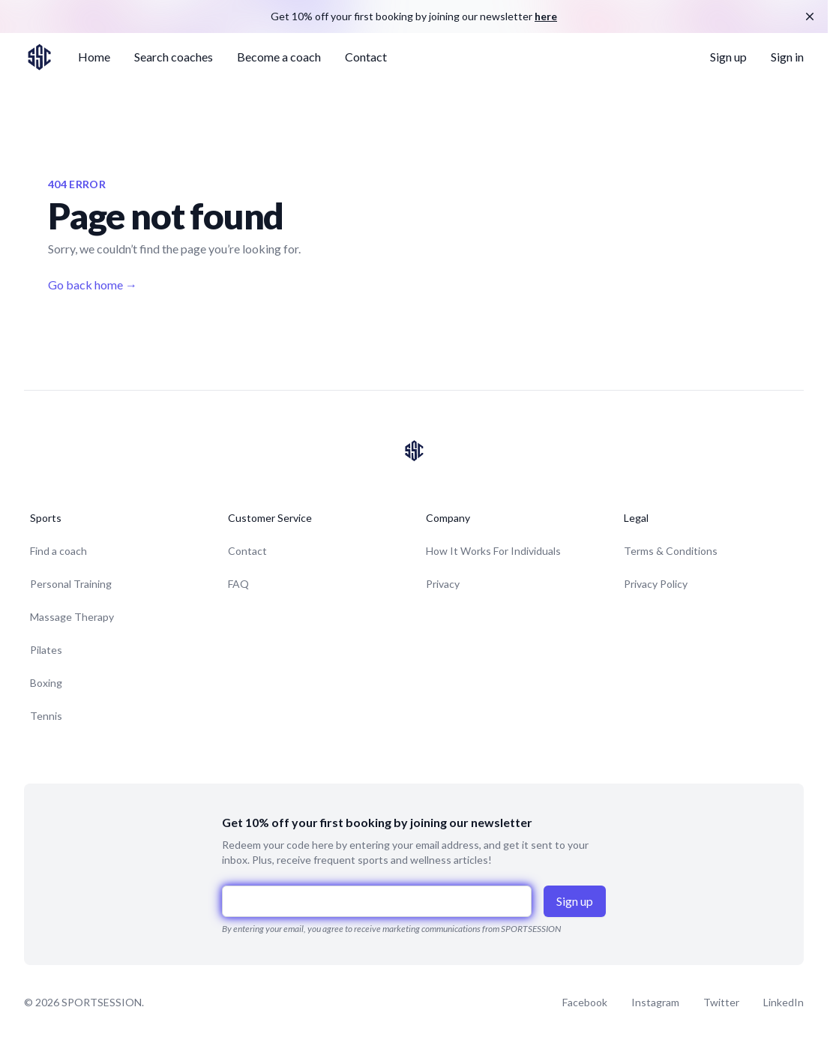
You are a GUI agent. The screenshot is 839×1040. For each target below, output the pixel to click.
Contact (366, 56)
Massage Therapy (72, 616)
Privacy (443, 583)
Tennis (46, 715)
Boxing (46, 682)
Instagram (655, 1002)
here (546, 16)
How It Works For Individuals (493, 550)
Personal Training (71, 583)
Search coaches (173, 56)
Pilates (46, 649)
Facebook (584, 1002)
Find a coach (58, 550)
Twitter (721, 1002)
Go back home (92, 284)
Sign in (787, 56)
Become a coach (279, 56)
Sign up (728, 56)
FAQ (238, 583)
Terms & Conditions (671, 550)
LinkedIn (783, 1002)
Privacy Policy (656, 583)
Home (94, 56)
